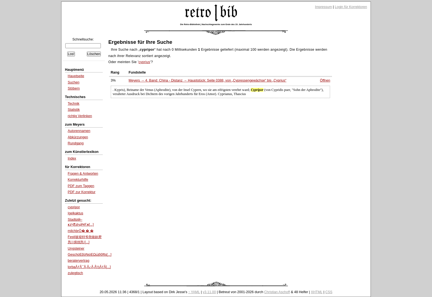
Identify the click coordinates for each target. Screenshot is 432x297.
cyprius (144, 62)
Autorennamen (79, 131)
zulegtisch (75, 273)
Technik (73, 104)
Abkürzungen (78, 137)
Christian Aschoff (277, 292)
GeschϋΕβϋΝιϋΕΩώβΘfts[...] (90, 254)
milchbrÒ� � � (80, 231)
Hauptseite (76, 76)
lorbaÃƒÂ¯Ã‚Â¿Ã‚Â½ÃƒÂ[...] (89, 267)
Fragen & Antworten (83, 173)
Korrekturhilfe (78, 180)
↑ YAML (194, 292)
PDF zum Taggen (81, 186)
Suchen (73, 82)
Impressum (323, 7)
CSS (329, 292)
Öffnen (325, 80)
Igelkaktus (75, 213)
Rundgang (76, 143)
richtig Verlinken (80, 116)
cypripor (74, 207)
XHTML (316, 292)
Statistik (74, 110)
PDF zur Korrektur (82, 192)
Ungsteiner (76, 248)
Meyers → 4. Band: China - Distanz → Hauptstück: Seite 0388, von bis (208, 80)
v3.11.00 (209, 292)
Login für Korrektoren (351, 7)
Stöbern (74, 88)
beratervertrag (78, 261)
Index (72, 158)
